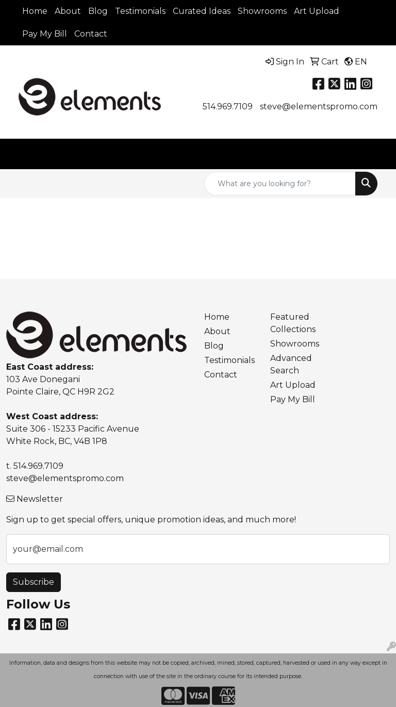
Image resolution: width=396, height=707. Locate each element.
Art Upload (316, 11)
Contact (90, 34)
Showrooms (262, 11)
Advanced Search (291, 364)
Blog (98, 11)
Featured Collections (293, 323)
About (68, 11)
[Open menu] (375, 154)
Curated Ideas (201, 11)
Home (34, 11)
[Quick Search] (280, 183)
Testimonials (140, 11)
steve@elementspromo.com (318, 106)
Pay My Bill (44, 34)
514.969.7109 (228, 106)
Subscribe (33, 582)
